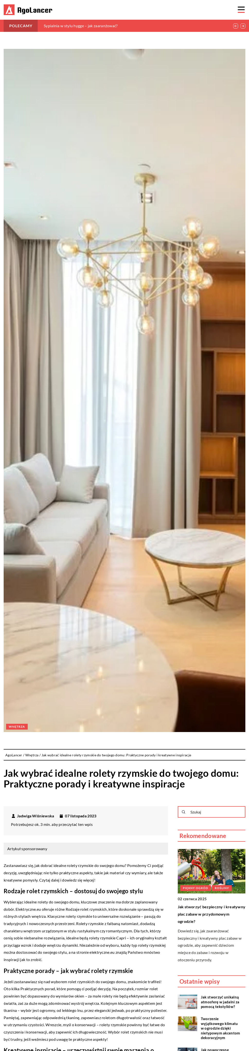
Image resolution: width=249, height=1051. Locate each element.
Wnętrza (17, 726)
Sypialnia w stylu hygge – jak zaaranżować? (81, 25)
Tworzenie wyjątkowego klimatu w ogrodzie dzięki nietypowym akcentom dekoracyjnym (220, 1028)
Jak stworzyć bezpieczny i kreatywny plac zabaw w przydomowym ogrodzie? (212, 913)
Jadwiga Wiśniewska (35, 816)
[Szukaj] (183, 812)
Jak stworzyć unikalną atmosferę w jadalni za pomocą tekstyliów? (220, 1002)
